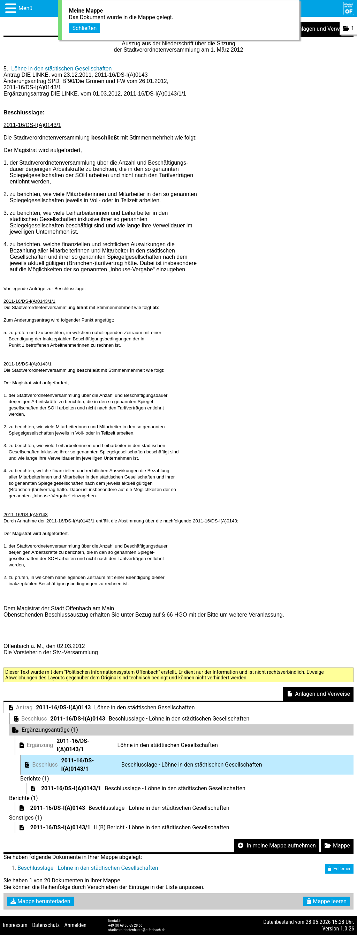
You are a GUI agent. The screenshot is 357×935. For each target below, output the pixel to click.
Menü (25, 8)
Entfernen (339, 868)
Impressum (15, 925)
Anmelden (75, 925)
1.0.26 (347, 928)
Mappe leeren (326, 901)
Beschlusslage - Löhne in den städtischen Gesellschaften (87, 868)
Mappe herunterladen (40, 901)
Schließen (85, 28)
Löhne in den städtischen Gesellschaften (61, 68)
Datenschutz (46, 925)
